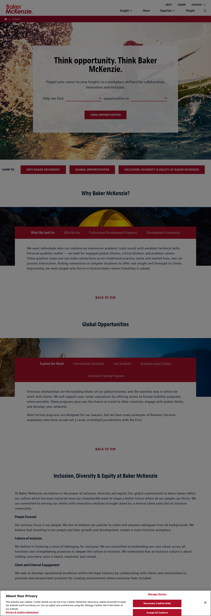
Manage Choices (157, 594)
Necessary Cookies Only (157, 603)
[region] (105, 603)
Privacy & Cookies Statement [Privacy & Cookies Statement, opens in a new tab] (22, 612)
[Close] (205, 603)
